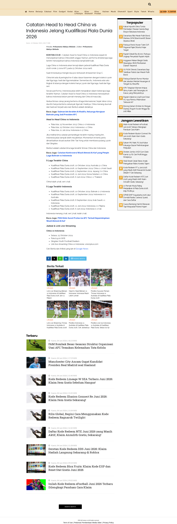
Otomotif (122, 11)
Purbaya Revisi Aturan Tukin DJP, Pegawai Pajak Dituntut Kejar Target (136, 47)
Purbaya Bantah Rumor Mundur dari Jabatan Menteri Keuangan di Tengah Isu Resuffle (136, 81)
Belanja (39, 11)
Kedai (70, 11)
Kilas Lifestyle (79, 12)
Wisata (151, 11)
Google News (82, 249)
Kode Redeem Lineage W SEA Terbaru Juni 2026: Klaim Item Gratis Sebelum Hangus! (80, 380)
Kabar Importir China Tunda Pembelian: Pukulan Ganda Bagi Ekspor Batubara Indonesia (136, 29)
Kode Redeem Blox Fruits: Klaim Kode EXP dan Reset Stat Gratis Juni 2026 (79, 468)
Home (31, 11)
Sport (130, 11)
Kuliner (106, 11)
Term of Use (68, 523)
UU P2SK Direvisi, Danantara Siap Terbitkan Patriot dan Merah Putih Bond (136, 72)
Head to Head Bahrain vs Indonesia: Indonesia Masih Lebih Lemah (79, 293)
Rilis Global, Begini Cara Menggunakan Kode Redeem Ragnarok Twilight (78, 415)
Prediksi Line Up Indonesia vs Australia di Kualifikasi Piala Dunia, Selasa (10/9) (101, 325)
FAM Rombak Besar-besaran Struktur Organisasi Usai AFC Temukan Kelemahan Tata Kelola (80, 345)
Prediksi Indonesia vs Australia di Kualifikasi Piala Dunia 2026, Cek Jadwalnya (79, 325)
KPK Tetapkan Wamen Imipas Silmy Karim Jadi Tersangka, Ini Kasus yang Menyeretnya (135, 90)
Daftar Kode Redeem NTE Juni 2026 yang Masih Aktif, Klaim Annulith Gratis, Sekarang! (80, 433)
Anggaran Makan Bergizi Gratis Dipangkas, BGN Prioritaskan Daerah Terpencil (135, 63)
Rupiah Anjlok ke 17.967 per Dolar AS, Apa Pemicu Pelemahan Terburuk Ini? (136, 99)
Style (136, 11)
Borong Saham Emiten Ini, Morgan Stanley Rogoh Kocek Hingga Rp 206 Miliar (137, 108)
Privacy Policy (108, 523)
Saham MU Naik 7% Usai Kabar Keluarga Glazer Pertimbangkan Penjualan (136, 145)
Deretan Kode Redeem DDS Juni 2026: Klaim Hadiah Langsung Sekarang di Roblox (77, 450)
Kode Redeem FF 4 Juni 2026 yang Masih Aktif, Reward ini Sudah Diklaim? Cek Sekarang (137, 170)
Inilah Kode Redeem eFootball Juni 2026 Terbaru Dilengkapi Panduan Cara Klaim (80, 485)
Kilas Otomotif (89, 12)
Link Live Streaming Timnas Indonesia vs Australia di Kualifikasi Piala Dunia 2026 (57, 325)
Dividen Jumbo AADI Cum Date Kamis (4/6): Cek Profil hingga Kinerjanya (135, 154)
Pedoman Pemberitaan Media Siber (88, 523)
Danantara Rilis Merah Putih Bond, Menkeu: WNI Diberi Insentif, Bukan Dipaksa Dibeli (137, 38)
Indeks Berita (70, 507)
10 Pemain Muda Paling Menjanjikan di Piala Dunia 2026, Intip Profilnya (135, 188)
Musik (113, 11)
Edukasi (48, 11)
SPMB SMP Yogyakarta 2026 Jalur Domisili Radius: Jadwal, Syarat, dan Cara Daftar (137, 197)
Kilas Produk (98, 12)
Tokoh (143, 11)
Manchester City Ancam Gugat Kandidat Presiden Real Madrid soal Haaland (75, 363)
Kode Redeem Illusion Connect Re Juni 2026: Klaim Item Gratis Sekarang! (77, 398)
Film (55, 11)
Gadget (62, 11)
